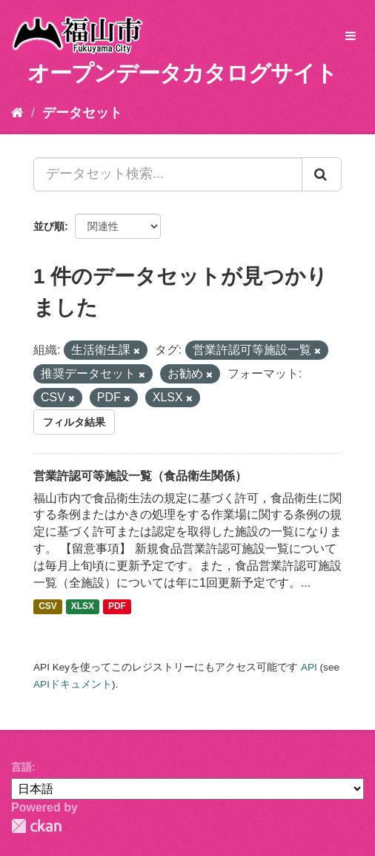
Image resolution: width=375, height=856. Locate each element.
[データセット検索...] (167, 174)
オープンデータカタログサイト (182, 73)
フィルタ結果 (74, 422)
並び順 (48, 226)
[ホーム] (17, 112)
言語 (21, 767)
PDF (117, 607)
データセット (82, 112)
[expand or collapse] (350, 37)
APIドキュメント (72, 684)
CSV (48, 607)
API (309, 667)
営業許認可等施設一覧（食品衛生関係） (140, 476)
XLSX (82, 607)
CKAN (36, 826)
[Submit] (322, 174)
